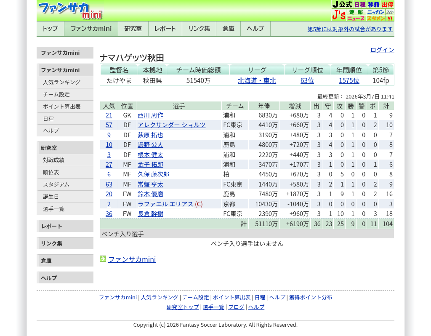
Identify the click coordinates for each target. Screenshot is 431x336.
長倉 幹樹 (150, 213)
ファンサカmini (91, 29)
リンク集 (199, 29)
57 (109, 124)
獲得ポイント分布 (310, 297)
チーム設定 (56, 94)
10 (109, 144)
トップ (50, 29)
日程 (48, 119)
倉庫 (228, 29)
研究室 (133, 29)
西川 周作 (150, 114)
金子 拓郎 (150, 164)
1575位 (349, 80)
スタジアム (56, 184)
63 (109, 183)
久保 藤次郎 (153, 173)
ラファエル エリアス (166, 203)
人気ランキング (61, 82)
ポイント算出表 (62, 106)
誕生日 (51, 196)
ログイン (382, 49)
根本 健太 (150, 154)
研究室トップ (183, 307)
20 (109, 193)
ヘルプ (255, 29)
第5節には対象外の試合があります (350, 29)
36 (109, 213)
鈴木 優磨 (150, 193)
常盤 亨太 (150, 183)
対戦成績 (53, 160)
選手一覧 (53, 209)
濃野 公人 (150, 144)
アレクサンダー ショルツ (172, 124)
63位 (307, 80)
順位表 (51, 172)
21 (109, 114)
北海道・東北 (257, 80)
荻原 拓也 (150, 134)
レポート (165, 29)
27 (109, 164)
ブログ (236, 307)
